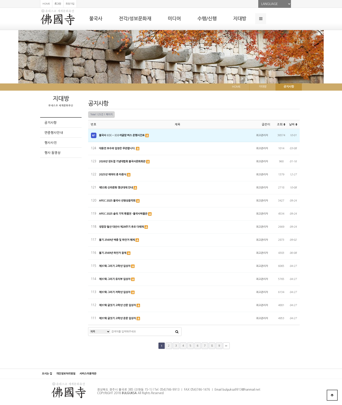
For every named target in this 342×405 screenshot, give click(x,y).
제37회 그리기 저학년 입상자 (115, 292)
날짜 (293, 124)
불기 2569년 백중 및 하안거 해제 (117, 240)
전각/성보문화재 (135, 18)
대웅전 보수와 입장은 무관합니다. (117, 148)
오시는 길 (47, 373)
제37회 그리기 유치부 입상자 (115, 279)
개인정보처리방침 (65, 373)
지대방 (239, 18)
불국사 (95, 18)
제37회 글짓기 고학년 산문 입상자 (118, 305)
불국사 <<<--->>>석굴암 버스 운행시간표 (122, 135)
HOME (46, 4)
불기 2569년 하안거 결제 (113, 253)
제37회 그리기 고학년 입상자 (115, 266)
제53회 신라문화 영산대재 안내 (116, 187)
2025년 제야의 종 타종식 (113, 174)
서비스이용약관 (88, 373)
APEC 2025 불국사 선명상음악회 (117, 200)
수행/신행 (207, 18)
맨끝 (226, 345)
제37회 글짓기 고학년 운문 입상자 (118, 318)
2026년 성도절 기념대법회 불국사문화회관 (122, 161)
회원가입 (70, 4)
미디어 (174, 18)
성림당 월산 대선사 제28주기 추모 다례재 (121, 226)
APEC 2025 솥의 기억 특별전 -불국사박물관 (123, 213)
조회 (281, 124)
